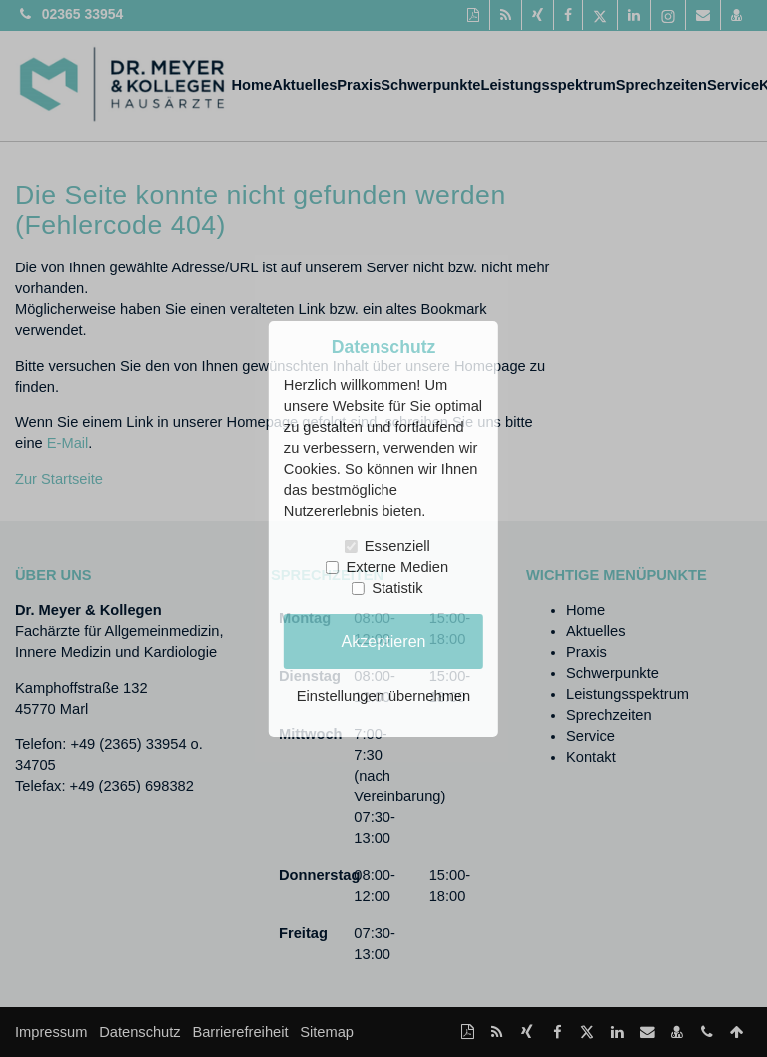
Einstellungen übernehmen (383, 696)
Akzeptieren (383, 641)
